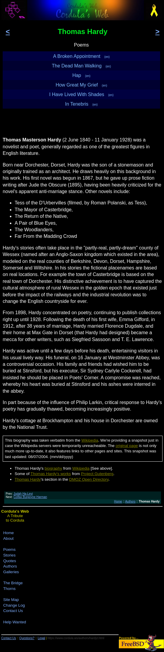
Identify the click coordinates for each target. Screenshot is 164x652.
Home (118, 501)
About (8, 538)
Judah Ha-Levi (23, 493)
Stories (9, 555)
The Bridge (13, 583)
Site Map (11, 599)
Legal (41, 638)
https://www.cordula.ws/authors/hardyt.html (75, 638)
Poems (9, 549)
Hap (81, 75)
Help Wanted (14, 622)
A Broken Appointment (81, 56)
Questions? (27, 638)
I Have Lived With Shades (81, 94)
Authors (130, 501)
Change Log (14, 605)
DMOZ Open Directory (89, 479)
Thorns (9, 588)
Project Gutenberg (97, 473)
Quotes (9, 561)
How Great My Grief (81, 84)
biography (53, 468)
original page (127, 445)
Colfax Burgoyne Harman (30, 497)
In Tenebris (81, 104)
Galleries (11, 572)
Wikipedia (89, 440)
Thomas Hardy (28, 479)
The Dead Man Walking (81, 65)
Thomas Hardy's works (50, 473)
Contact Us (13, 610)
